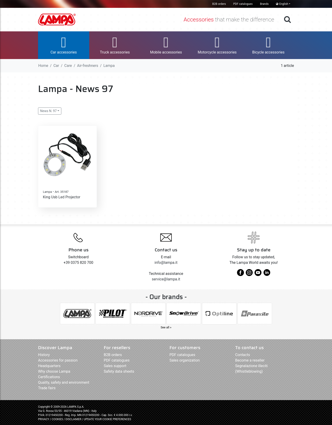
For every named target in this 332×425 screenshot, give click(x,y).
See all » (166, 327)
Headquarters (49, 366)
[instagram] (249, 274)
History (44, 355)
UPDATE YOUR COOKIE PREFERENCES (107, 419)
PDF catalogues (243, 4)
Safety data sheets (119, 371)
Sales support (115, 366)
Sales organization (184, 360)
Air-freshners (87, 65)
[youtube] (258, 274)
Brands (264, 4)
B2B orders (219, 4)
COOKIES (57, 419)
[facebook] (240, 274)
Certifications (49, 377)
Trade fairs (47, 388)
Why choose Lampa (54, 371)
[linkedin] (266, 274)
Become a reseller (249, 360)
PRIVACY (43, 419)
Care (68, 65)
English (282, 4)
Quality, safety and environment (63, 382)
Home (43, 65)
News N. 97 (48, 111)
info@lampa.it (165, 262)
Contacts (242, 355)
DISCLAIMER (73, 419)
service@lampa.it (166, 279)
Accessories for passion (57, 360)
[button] (63, 45)
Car (56, 65)
